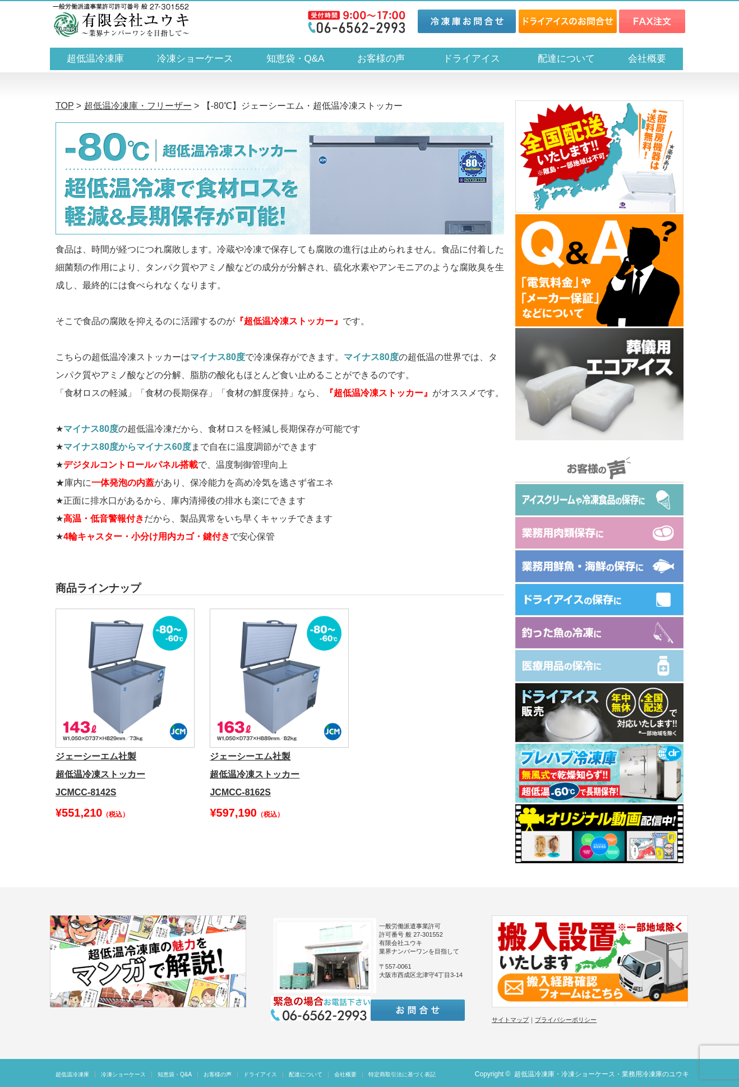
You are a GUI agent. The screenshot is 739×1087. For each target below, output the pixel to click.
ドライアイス (476, 58)
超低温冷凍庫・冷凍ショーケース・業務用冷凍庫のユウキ (601, 1074)
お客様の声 (381, 58)
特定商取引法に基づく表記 (402, 1074)
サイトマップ (510, 1019)
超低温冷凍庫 (95, 58)
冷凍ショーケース (195, 58)
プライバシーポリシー (566, 1019)
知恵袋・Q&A (295, 58)
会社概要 (647, 58)
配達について (566, 58)
